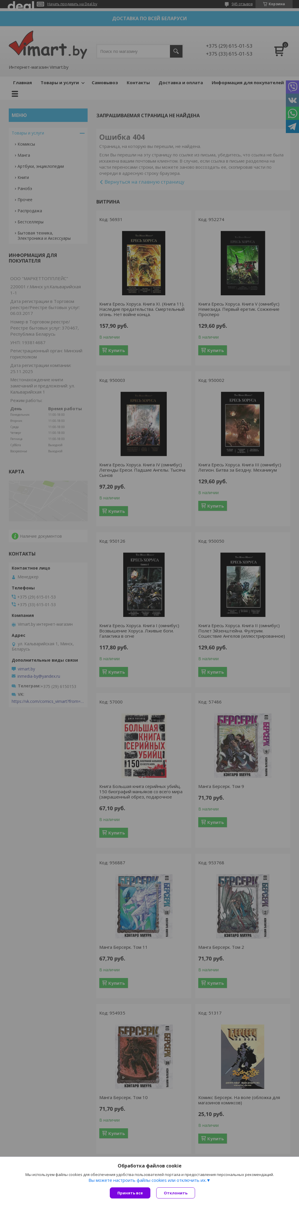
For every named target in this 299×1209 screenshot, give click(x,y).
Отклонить (175, 1193)
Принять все (130, 1193)
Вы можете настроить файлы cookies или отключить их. (147, 1180)
